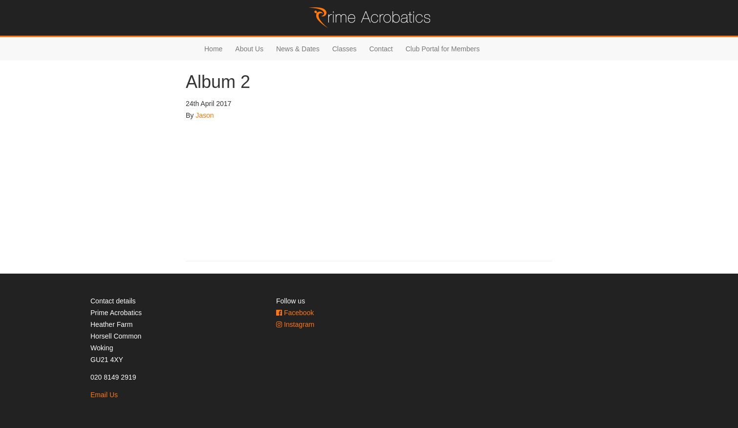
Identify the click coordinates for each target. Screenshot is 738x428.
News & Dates (298, 49)
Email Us (104, 395)
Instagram (295, 324)
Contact (380, 49)
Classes (344, 49)
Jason (204, 115)
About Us (249, 49)
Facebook (295, 313)
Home (213, 49)
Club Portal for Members (443, 49)
